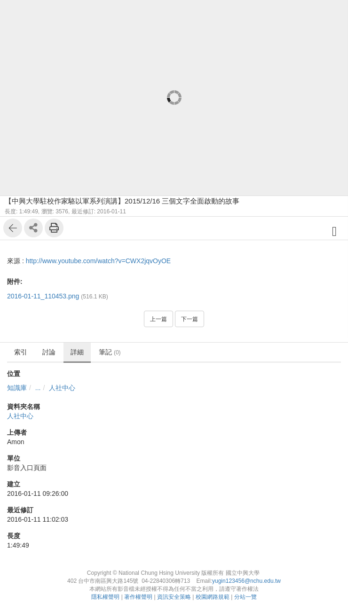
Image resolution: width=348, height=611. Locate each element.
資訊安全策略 (174, 597)
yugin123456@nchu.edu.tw (246, 581)
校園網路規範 (212, 597)
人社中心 (62, 388)
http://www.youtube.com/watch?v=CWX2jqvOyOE (98, 261)
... (38, 388)
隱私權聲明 (105, 597)
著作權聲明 (138, 597)
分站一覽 (245, 597)
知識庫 (17, 388)
